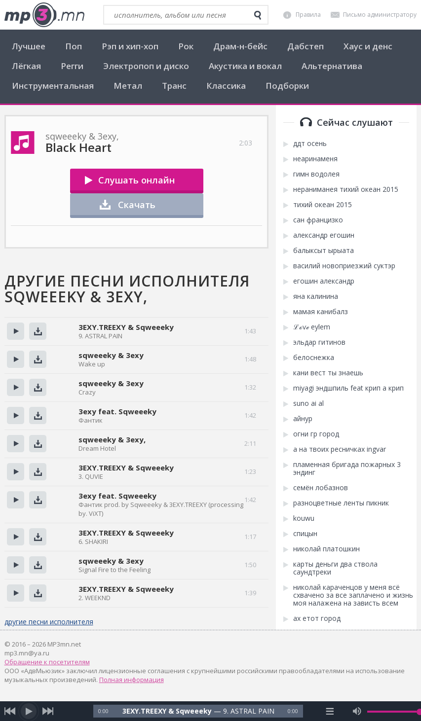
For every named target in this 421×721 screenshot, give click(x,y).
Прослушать (15, 331)
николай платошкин (326, 549)
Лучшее (28, 46)
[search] (257, 15)
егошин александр (323, 281)
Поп (73, 46)
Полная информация (131, 679)
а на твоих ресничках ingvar (339, 449)
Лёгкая (26, 66)
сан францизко (318, 220)
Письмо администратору (380, 14)
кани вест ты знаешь (328, 373)
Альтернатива (332, 66)
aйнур (302, 419)
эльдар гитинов (319, 342)
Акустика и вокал (245, 66)
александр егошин (323, 235)
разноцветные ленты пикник (341, 503)
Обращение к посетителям (47, 661)
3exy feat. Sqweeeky (117, 411)
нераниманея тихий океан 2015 (345, 189)
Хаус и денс (368, 46)
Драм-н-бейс (240, 46)
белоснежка (313, 357)
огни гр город (316, 434)
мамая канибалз (320, 312)
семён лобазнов (320, 488)
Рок (185, 46)
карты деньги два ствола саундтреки (335, 568)
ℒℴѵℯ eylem (311, 327)
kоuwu (303, 518)
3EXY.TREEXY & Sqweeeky (126, 327)
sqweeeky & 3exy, (112, 439)
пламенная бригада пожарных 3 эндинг (347, 468)
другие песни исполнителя (48, 621)
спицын (305, 534)
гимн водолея (316, 174)
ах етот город (317, 618)
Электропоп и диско (146, 66)
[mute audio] (357, 711)
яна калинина (315, 296)
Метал (128, 85)
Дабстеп (305, 46)
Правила (308, 14)
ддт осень (310, 143)
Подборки (287, 85)
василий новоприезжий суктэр (344, 266)
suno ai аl (308, 403)
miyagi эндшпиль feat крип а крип (348, 388)
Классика (226, 85)
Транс (174, 85)
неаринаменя (315, 159)
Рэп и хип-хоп (130, 46)
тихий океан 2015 (322, 205)
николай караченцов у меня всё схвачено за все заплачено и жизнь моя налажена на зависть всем (353, 595)
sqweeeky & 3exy (111, 355)
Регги (72, 66)
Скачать (136, 205)
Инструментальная (53, 85)
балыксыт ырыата (323, 250)
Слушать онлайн (136, 180)
